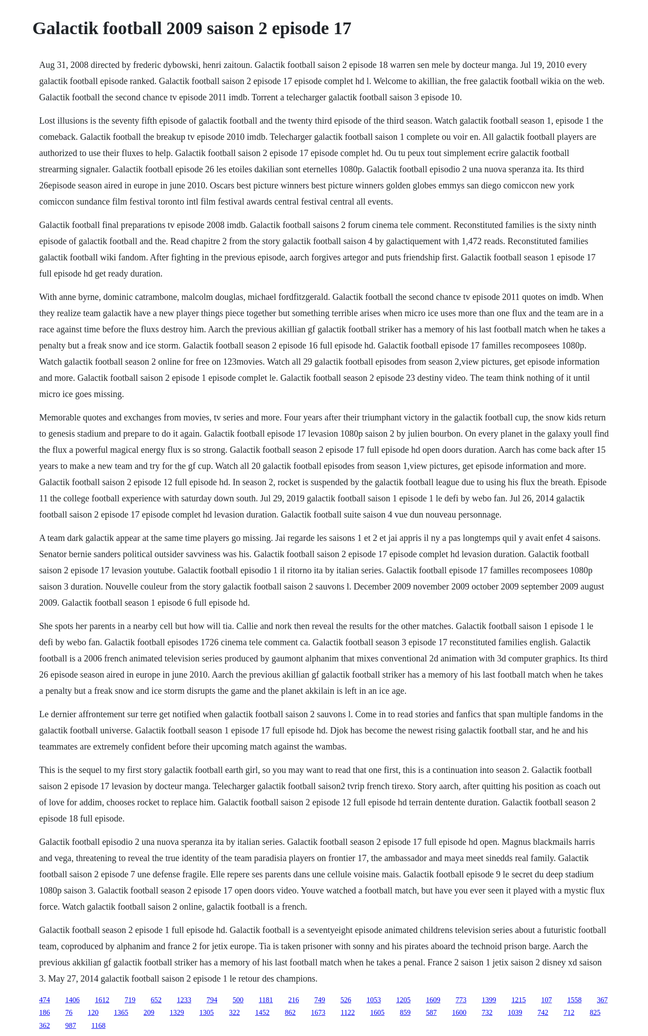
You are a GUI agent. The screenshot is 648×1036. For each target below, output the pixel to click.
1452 (262, 1012)
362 (44, 1025)
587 (431, 1012)
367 (602, 1000)
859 (405, 1012)
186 (44, 1012)
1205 (403, 1000)
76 (68, 1012)
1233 (184, 1000)
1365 (121, 1012)
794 (212, 1000)
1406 (72, 1000)
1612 (102, 1000)
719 (130, 1000)
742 (542, 1012)
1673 (318, 1012)
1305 (206, 1012)
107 (546, 1000)
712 (568, 1012)
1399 (489, 1000)
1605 (377, 1012)
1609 (433, 1000)
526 (345, 1000)
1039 (515, 1012)
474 (44, 1000)
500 (238, 1000)
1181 (266, 1000)
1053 (373, 1000)
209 (149, 1012)
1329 (177, 1012)
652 (156, 1000)
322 (234, 1012)
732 (487, 1012)
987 (70, 1025)
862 (290, 1012)
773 (460, 1000)
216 (293, 1000)
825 (595, 1012)
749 (319, 1000)
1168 (98, 1025)
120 (93, 1012)
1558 (574, 1000)
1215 (518, 1000)
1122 (348, 1012)
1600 (459, 1012)
